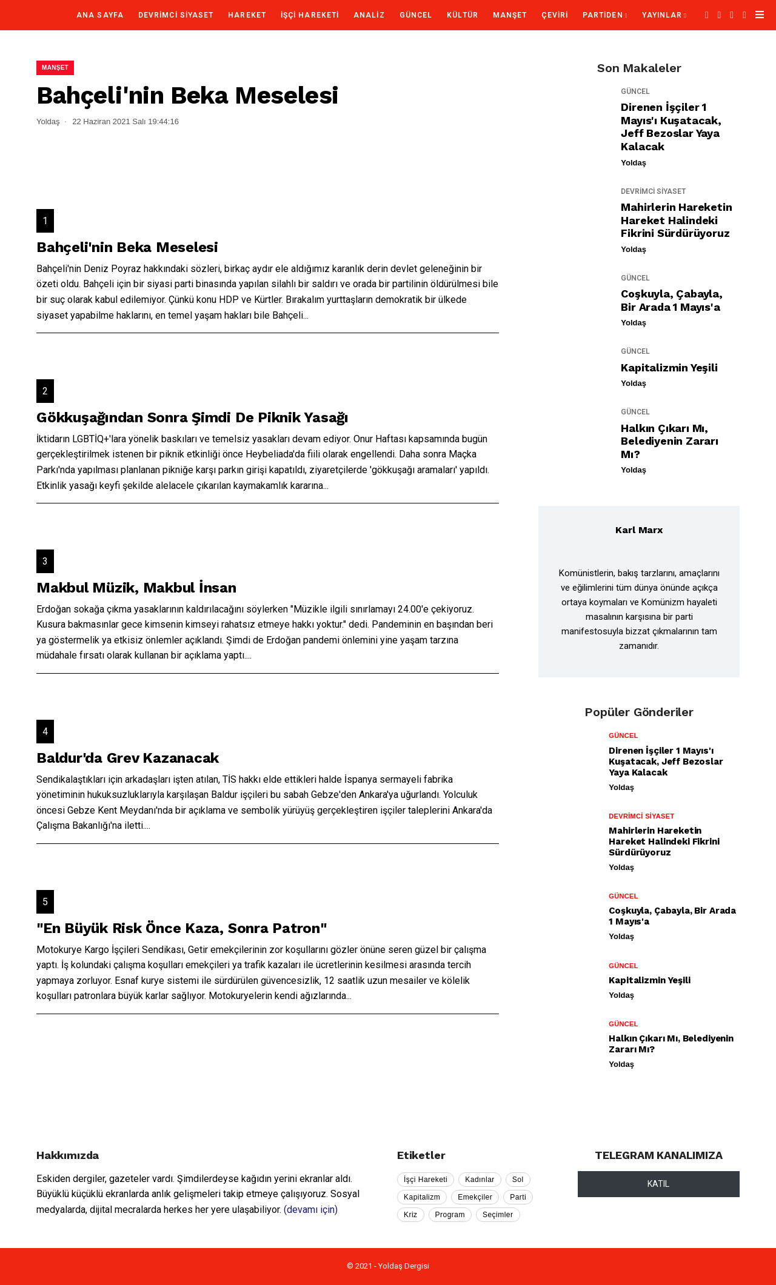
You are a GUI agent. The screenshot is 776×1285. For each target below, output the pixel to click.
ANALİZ (368, 15)
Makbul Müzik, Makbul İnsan (136, 587)
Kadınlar (480, 1179)
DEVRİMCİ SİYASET (175, 15)
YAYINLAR (662, 15)
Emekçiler (475, 1197)
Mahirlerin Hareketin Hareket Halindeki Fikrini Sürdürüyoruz (676, 220)
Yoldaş (633, 162)
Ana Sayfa (100, 15)
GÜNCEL (416, 15)
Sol (518, 1179)
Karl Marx (639, 530)
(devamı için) (311, 1209)
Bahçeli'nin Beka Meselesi (127, 247)
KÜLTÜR (462, 15)
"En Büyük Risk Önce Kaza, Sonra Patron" (181, 928)
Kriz (411, 1214)
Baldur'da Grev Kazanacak (127, 757)
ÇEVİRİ (554, 15)
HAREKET (247, 15)
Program (450, 1214)
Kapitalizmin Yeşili (669, 367)
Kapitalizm (422, 1197)
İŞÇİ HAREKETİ (310, 15)
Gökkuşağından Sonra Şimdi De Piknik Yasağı (192, 417)
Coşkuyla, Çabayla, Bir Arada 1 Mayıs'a (671, 300)
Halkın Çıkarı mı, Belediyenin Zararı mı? (669, 441)
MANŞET (510, 15)
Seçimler (498, 1214)
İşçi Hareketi (425, 1179)
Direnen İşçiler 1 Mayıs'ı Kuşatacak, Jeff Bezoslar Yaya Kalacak (671, 127)
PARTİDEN (603, 15)
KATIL (658, 1184)
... (306, 315)
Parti (518, 1197)
